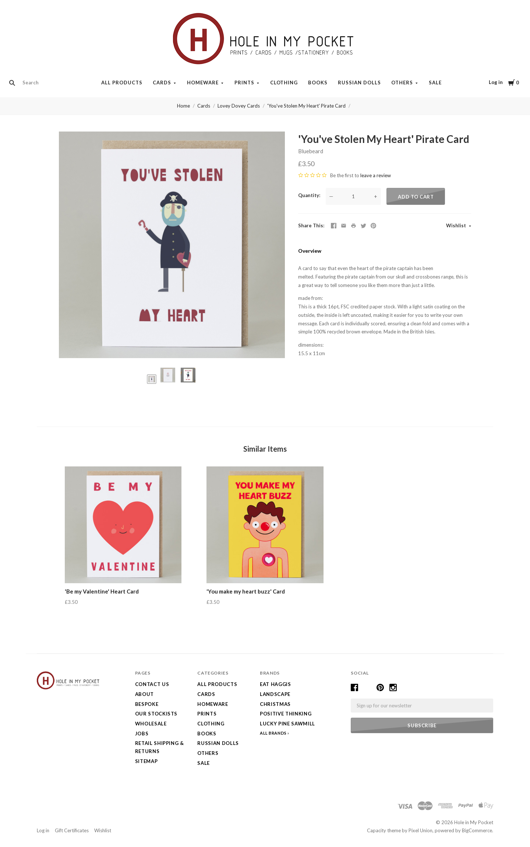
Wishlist (456, 225)
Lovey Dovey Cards (239, 106)
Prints (244, 82)
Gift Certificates (72, 830)
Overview (309, 251)
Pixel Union (420, 830)
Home (183, 106)
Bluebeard (310, 151)
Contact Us (152, 684)
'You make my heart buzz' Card (245, 591)
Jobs (142, 733)
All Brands (273, 733)
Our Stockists (156, 714)
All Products (121, 82)
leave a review (375, 175)
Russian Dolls (359, 82)
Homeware (203, 82)
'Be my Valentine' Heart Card (102, 591)
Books (318, 82)
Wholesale (151, 724)
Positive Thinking (285, 714)
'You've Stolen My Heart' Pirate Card (306, 106)
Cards (162, 82)
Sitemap (146, 761)
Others (402, 82)
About (144, 694)
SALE (435, 82)
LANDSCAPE (275, 694)
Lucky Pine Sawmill (287, 724)
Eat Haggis (275, 684)
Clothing (284, 82)
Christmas (275, 704)
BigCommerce (477, 830)
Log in (496, 82)
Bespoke (147, 704)
